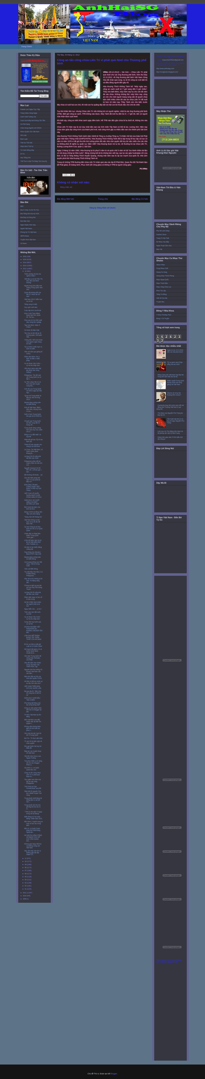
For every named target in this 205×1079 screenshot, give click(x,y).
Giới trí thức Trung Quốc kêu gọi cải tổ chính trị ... (32, 416)
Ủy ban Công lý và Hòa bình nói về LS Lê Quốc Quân (33, 529)
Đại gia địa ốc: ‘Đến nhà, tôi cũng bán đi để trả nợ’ (32, 693)
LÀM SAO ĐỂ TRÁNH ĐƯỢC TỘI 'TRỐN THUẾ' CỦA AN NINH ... (32, 638)
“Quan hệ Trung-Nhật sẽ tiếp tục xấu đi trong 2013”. (32, 397)
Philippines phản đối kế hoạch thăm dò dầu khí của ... (33, 463)
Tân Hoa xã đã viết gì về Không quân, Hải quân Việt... (33, 335)
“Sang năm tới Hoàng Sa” (33, 517)
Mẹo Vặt (159, 249)
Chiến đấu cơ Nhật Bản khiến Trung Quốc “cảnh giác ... (32, 535)
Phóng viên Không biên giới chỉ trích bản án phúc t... (32, 728)
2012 (25, 269)
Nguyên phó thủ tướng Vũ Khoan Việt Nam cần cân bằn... (33, 671)
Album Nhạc (160, 265)
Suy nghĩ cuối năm (30, 307)
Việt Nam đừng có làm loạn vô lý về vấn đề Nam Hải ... (32, 522)
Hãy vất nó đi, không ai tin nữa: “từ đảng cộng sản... (33, 580)
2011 (25, 893)
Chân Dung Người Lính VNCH (30, 128)
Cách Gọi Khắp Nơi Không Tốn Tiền (32, 120)
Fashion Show (161, 234)
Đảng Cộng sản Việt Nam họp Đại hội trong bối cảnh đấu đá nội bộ (171, 376)
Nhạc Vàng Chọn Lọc (163, 287)
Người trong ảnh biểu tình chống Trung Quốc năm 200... (33, 287)
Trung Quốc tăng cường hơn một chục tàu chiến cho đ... (33, 430)
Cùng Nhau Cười (162, 268)
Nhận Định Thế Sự (26, 146)
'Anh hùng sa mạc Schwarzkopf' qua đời (32, 787)
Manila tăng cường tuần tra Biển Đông (32, 403)
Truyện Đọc (160, 302)
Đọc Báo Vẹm (25, 221)
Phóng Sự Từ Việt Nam (28, 232)
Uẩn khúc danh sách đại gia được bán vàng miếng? (32, 370)
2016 (25, 256)
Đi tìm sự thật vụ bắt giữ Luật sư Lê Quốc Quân (33, 645)
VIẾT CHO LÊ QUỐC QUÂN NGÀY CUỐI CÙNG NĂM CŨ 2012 (32, 495)
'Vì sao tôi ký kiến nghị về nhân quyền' (33, 742)
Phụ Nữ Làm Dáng (162, 231)
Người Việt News (26, 228)
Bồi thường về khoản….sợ (33, 475)
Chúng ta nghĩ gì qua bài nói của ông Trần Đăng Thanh (33, 587)
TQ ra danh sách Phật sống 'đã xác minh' (174, 363)
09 (26, 864)
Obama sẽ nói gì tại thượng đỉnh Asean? (174, 394)
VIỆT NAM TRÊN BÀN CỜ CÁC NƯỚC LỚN (32, 687)
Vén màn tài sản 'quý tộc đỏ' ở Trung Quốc (32, 734)
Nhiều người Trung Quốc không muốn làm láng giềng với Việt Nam (175, 382)
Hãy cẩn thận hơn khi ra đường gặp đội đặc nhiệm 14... (32, 853)
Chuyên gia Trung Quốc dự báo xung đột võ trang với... (32, 423)
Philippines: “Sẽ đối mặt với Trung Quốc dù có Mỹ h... (32, 377)
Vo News (23, 243)
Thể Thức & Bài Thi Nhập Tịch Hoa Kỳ (33, 161)
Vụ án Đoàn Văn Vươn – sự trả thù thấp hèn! (32, 364)
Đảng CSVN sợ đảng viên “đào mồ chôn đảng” (33, 513)
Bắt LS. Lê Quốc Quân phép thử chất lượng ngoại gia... (32, 830)
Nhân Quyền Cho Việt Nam (29, 132)
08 (26, 867)
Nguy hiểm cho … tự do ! (33, 609)
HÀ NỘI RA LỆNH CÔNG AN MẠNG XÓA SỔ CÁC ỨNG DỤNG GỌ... (33, 838)
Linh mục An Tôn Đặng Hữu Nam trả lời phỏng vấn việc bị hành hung (170, 432)
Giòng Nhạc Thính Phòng (165, 276)
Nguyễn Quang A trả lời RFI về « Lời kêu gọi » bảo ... (32, 470)
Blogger (114, 1074)
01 (26, 889)
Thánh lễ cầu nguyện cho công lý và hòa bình (33, 445)
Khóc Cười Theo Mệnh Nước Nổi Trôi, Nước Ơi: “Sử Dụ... (32, 315)
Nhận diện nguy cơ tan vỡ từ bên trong (33, 598)
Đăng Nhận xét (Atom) (106, 208)
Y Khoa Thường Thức (163, 315)
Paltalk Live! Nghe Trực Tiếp (30, 109)
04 (26, 880)
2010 (25, 896)
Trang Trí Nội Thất (162, 238)
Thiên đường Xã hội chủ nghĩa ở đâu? (32, 275)
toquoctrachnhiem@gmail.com (172, 60)
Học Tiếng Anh (25, 158)
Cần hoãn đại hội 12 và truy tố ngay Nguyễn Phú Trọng (175, 421)
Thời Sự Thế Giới (26, 143)
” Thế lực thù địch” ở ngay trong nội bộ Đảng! (33, 813)
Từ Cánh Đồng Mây (27, 150)
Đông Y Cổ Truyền (162, 318)
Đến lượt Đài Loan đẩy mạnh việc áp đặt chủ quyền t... (32, 721)
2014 (25, 262)
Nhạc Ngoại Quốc (162, 280)
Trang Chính (26, 46)
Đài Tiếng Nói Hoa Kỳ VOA (29, 214)
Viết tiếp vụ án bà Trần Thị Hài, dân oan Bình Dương (33, 281)
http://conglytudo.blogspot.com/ (167, 72)
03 (26, 883)
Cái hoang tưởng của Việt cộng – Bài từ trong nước (33, 564)
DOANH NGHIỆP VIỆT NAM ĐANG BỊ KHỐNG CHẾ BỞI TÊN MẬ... (33, 629)
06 (26, 874)
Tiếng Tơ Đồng (161, 294)
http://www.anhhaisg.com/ (165, 68)
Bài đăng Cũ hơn (140, 199)
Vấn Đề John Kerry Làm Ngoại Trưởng (32, 757)
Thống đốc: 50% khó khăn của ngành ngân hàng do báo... (33, 342)
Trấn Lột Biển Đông (31, 569)
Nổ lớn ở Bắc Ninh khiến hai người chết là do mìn (32, 604)
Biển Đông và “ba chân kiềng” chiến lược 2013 (33, 818)
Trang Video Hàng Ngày (28, 113)
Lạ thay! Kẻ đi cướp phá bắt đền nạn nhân (32, 457)
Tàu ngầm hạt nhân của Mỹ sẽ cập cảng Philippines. (32, 781)
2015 (25, 259)
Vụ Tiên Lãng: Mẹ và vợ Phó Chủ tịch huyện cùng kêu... (32, 384)
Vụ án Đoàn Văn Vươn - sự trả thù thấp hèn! (32, 618)
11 (26, 858)
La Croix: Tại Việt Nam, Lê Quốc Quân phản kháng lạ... (33, 451)
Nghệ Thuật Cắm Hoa (164, 246)
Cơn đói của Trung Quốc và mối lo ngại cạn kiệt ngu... (33, 391)
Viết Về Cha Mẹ (161, 298)
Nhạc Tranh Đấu (162, 283)
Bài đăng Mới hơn (65, 199)
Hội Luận (23, 135)
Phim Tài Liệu (161, 291)
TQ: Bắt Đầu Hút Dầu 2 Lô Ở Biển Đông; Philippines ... (33, 574)
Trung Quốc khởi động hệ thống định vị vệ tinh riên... (33, 800)
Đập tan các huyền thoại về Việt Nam (32, 752)
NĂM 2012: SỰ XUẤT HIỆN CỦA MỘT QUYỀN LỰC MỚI (31, 502)
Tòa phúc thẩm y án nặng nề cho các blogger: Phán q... (33, 763)
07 (26, 870)
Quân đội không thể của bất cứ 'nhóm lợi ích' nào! (32, 294)
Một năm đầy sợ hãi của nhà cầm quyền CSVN (33, 677)
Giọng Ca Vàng (161, 272)
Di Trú (22, 154)
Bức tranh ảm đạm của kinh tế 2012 (32, 508)
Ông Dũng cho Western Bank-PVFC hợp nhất (32, 553)
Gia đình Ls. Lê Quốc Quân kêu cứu (31, 769)
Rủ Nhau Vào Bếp (162, 242)
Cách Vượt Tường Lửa (28, 117)
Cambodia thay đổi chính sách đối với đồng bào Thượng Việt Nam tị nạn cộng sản (170, 407)
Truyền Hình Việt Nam (28, 240)
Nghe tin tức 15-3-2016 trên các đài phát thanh (175, 351)
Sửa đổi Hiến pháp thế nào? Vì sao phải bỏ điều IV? (32, 480)
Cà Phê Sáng (25, 124)
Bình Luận (24, 139)
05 (26, 877)
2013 (25, 266)
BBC (22, 206)
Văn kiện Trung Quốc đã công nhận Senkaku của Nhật (32, 658)
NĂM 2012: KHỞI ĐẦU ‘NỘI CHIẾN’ (32, 699)
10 (26, 861)
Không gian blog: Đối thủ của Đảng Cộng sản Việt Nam (32, 846)
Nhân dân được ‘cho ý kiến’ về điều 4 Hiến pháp (32, 358)
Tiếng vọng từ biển (30, 304)
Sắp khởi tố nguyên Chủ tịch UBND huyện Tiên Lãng (33, 793)
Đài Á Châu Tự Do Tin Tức (29, 210)
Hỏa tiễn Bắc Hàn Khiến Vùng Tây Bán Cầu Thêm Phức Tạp (32, 664)
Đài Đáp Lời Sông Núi (27, 217)
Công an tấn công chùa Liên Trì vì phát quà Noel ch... (32, 774)
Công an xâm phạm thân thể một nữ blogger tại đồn (32, 710)
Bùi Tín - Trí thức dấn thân (33, 738)
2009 (25, 899)
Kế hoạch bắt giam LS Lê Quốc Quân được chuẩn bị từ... (33, 651)
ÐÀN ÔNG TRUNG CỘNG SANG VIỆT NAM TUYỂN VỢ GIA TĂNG (32, 487)
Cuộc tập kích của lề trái (32, 310)
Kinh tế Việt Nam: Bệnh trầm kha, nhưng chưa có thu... (33, 409)
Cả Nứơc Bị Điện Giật (31, 330)
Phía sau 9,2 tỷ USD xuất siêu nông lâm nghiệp (33, 321)
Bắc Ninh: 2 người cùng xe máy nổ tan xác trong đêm (33, 823)
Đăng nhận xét (66, 187)
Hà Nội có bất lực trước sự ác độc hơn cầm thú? (33, 682)
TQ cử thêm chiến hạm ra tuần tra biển (33, 348)
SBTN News (24, 236)
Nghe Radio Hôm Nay (28, 225)
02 (26, 886)
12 (26, 271)
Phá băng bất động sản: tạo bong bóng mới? (32, 704)
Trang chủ (103, 199)
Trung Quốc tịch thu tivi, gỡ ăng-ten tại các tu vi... (32, 807)
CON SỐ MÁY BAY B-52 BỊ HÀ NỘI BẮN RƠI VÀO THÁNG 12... (32, 542)
